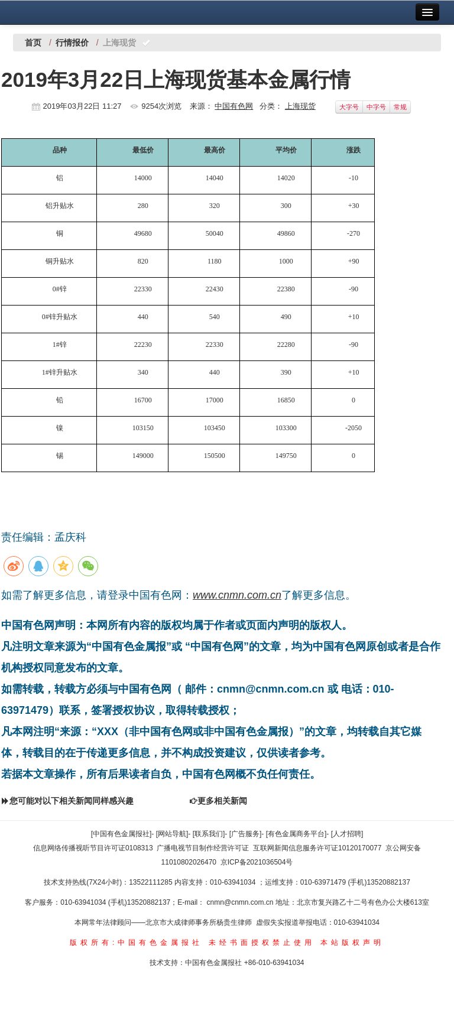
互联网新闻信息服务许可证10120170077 (317, 848)
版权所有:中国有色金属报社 (136, 942)
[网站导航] (172, 834)
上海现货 (300, 106)
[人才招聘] (347, 834)
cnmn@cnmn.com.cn (241, 902)
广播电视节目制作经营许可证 (203, 848)
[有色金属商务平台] (296, 834)
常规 (400, 107)
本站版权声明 (352, 942)
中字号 (376, 107)
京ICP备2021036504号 (256, 862)
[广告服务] (245, 834)
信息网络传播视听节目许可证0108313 (93, 848)
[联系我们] (209, 834)
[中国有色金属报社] (121, 834)
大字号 (349, 107)
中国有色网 (234, 106)
